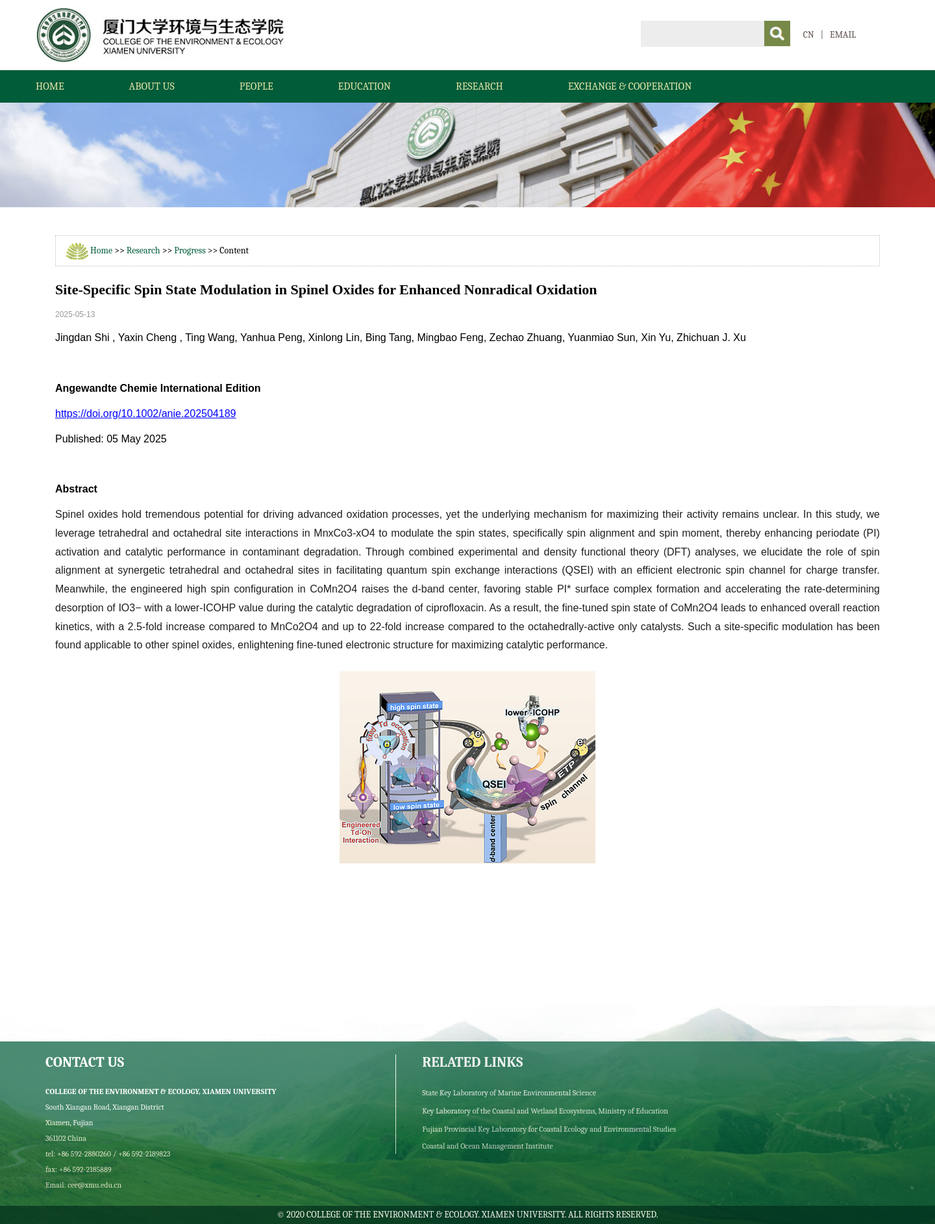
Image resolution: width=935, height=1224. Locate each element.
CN (808, 34)
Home (50, 86)
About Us (152, 86)
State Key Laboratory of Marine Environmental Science (509, 1092)
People (256, 86)
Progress (189, 250)
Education (364, 86)
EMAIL (843, 34)
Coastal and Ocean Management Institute (487, 1146)
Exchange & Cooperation (630, 86)
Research (479, 86)
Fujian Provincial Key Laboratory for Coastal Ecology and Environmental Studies (549, 1129)
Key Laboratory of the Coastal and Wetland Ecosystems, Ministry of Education (545, 1111)
